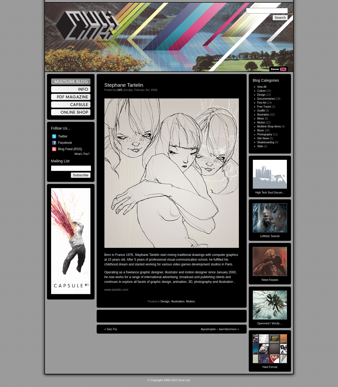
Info (71, 89)
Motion (190, 301)
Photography (264, 134)
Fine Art (261, 102)
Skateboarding (265, 142)
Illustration (177, 301)
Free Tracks (264, 106)
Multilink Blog (71, 81)
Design (165, 301)
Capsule (71, 104)
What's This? (82, 154)
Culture (261, 90)
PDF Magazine (71, 97)
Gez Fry (112, 329)
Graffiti (261, 110)
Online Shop (71, 112)
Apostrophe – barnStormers (219, 329)
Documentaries (266, 98)
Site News (263, 138)
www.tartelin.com (116, 290)
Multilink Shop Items (269, 126)
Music (260, 130)
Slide (260, 146)
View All (261, 86)
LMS (119, 90)
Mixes (260, 118)
